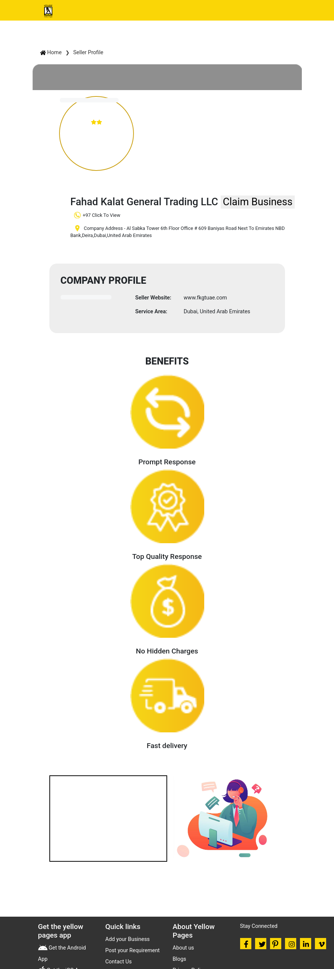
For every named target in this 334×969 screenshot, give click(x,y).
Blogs (179, 959)
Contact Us (118, 962)
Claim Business (257, 202)
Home (51, 52)
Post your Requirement (132, 950)
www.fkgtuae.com (205, 298)
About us (183, 948)
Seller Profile (88, 52)
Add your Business (127, 939)
